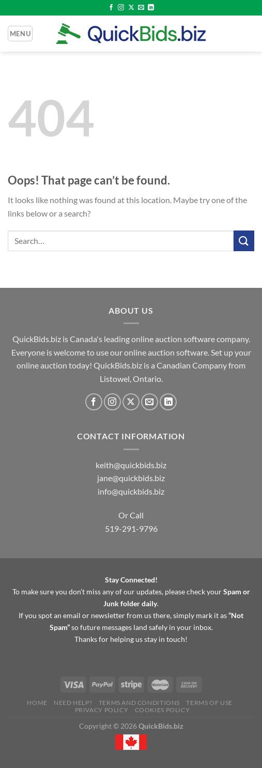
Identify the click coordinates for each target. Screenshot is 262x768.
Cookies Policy (162, 710)
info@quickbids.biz (131, 491)
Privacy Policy (102, 710)
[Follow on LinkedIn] (151, 7)
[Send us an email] (141, 7)
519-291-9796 (131, 528)
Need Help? (73, 702)
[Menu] (20, 34)
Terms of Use (209, 702)
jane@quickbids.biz (131, 478)
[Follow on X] (131, 7)
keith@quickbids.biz (131, 465)
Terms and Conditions (139, 702)
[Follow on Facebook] (111, 7)
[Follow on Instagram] (121, 7)
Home (37, 702)
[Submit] (244, 241)
